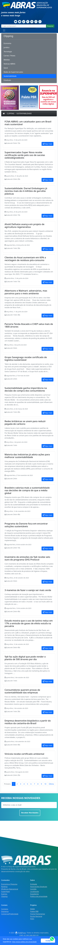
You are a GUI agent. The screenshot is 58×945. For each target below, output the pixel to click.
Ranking (4, 886)
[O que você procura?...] (23, 26)
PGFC (32, 919)
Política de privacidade (38, 896)
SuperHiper (5, 891)
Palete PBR (34, 911)
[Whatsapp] (40, 21)
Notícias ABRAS (9, 64)
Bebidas (7, 60)
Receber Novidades (29, 813)
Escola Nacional (36, 916)
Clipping (10, 113)
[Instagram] (36, 21)
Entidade (33, 884)
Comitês (33, 889)
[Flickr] (20, 21)
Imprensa (5, 911)
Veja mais (47, 144)
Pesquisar (50, 26)
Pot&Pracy (20, 933)
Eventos (4, 894)
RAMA (32, 909)
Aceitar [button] (48, 940)
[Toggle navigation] (4, 30)
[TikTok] (24, 21)
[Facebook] (28, 21)
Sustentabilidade (10, 76)
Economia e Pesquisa (9, 884)
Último (51, 784)
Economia (7, 43)
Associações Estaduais (38, 886)
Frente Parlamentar (37, 914)
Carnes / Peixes (9, 55)
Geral (6, 68)
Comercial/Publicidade (9, 914)
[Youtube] (16, 21)
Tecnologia (8, 51)
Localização (34, 891)
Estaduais (7, 80)
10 (45, 784)
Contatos (4, 909)
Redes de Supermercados (13, 72)
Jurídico (6, 47)
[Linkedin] (32, 21)
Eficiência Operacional (9, 889)
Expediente (34, 894)
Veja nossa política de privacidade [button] (24, 942)
